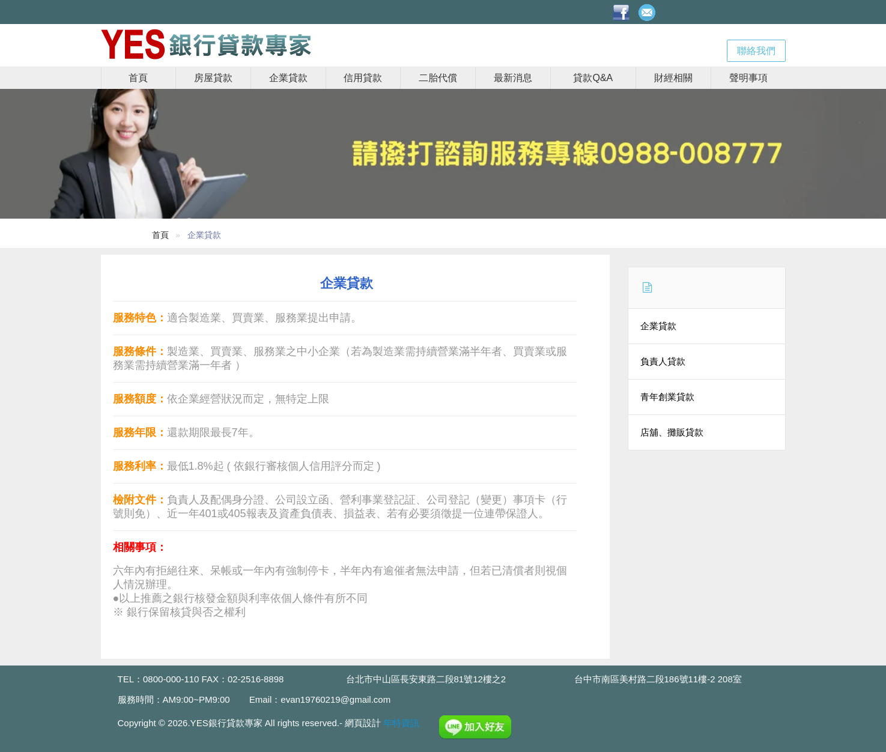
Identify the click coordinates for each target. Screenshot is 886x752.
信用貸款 (363, 78)
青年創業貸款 (667, 397)
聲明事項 (748, 78)
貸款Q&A (593, 78)
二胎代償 (438, 78)
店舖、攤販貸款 (671, 432)
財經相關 (673, 78)
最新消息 (513, 78)
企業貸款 (288, 78)
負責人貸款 (662, 361)
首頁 (138, 78)
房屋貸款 (213, 78)
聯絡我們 (756, 51)
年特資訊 (401, 723)
